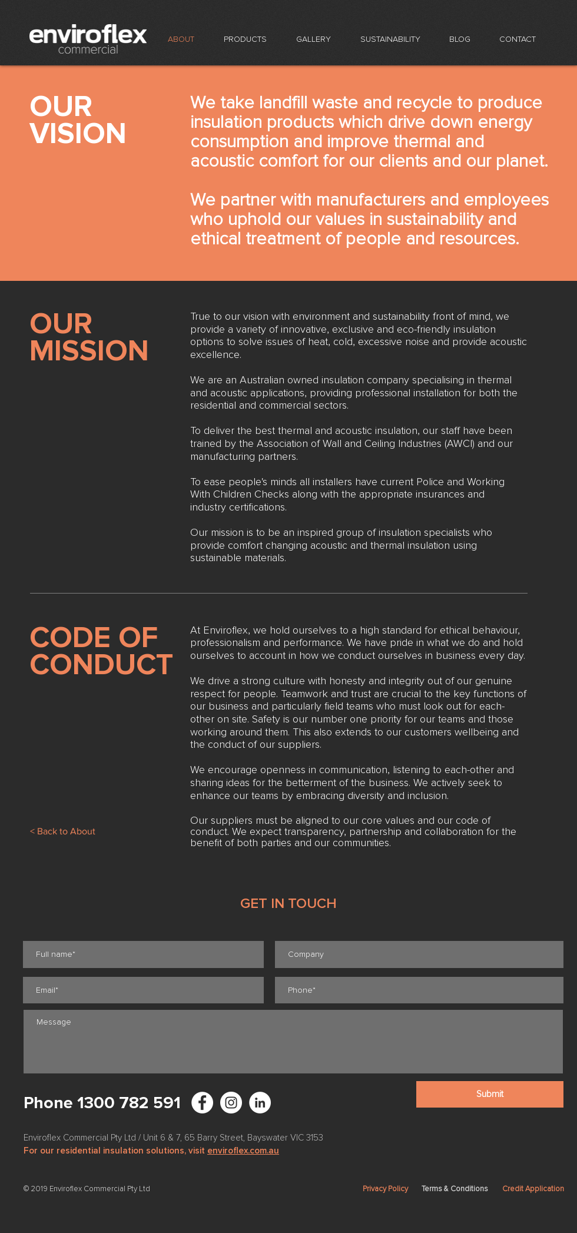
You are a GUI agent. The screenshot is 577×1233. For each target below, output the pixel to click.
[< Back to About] (62, 831)
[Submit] (489, 1094)
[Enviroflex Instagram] (231, 1102)
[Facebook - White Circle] (202, 1102)
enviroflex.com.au (243, 1150)
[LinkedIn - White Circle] (260, 1102)
